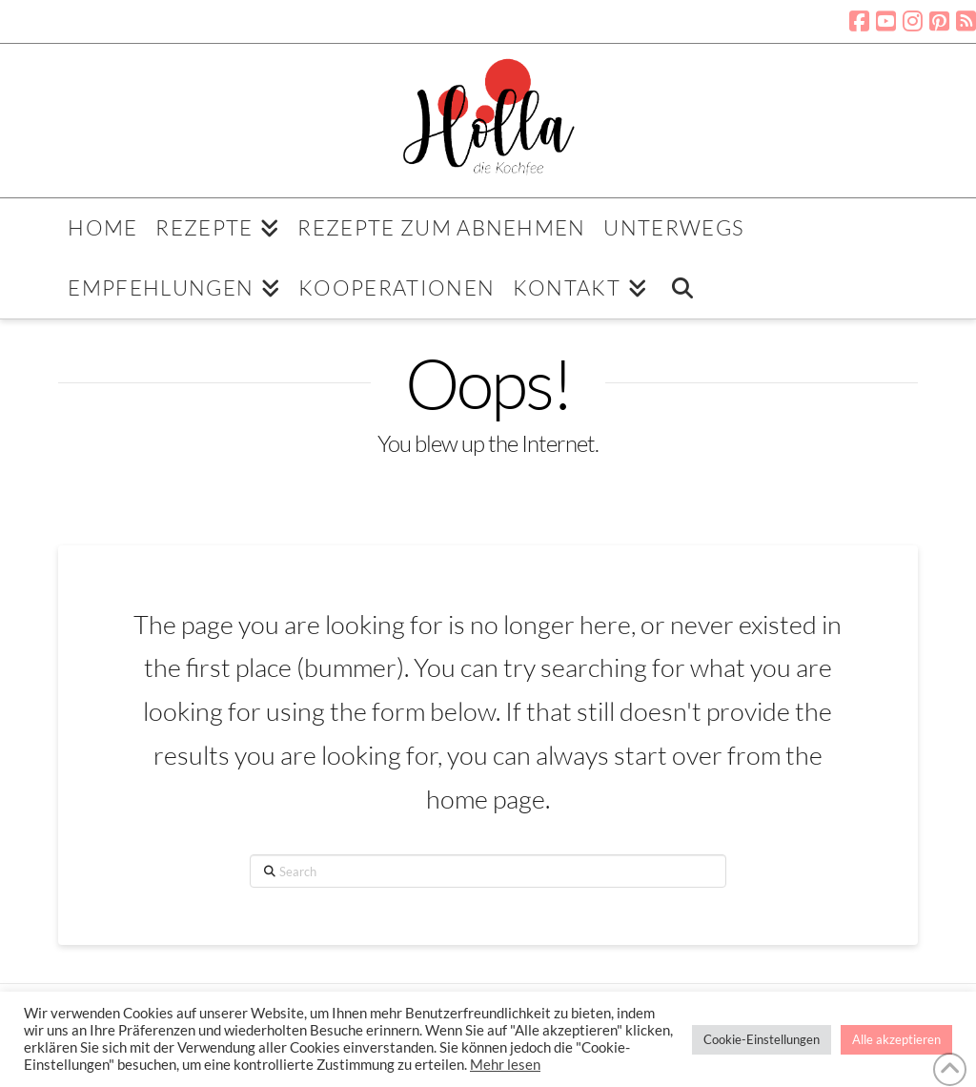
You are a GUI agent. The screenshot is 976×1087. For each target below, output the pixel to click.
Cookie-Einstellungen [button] (761, 1039)
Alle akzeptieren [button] (896, 1039)
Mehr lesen (505, 1064)
